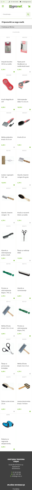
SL (1, 2)
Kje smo (16, 486)
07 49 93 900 (14, 2)
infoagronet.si (26, 2)
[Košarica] (28, 6)
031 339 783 (17, 468)
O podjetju (16, 483)
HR (4, 2)
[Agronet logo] (16, 6)
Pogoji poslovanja (16, 488)
